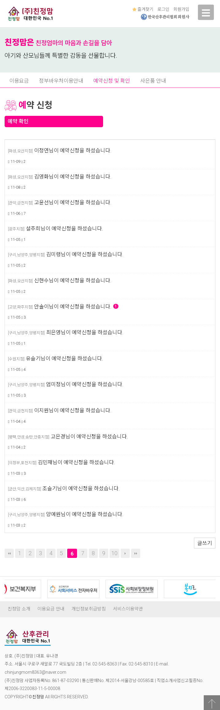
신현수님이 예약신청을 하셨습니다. (72, 280)
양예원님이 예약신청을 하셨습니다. (84, 514)
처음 (9, 553)
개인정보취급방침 (88, 609)
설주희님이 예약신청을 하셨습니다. (64, 229)
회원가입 (181, 9)
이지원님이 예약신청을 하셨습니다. (72, 410)
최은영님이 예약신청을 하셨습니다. (84, 332)
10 (114, 553)
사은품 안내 (153, 81)
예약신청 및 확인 (111, 81)
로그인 (163, 9)
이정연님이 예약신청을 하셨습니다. (72, 150)
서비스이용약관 (128, 609)
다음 (125, 553)
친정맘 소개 (19, 609)
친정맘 (38, 696)
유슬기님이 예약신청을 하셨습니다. (64, 358)
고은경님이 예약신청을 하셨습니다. (89, 436)
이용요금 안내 (50, 609)
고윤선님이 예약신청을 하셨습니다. (72, 202)
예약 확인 (18, 121)
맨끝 (135, 553)
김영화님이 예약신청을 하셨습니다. (72, 177)
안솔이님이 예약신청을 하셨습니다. (76, 307)
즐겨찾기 (142, 9)
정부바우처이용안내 (61, 81)
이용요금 (19, 81)
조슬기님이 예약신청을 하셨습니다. (81, 488)
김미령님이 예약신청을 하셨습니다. (84, 254)
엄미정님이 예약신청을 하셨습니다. (84, 384)
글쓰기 (204, 543)
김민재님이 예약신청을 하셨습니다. (76, 462)
